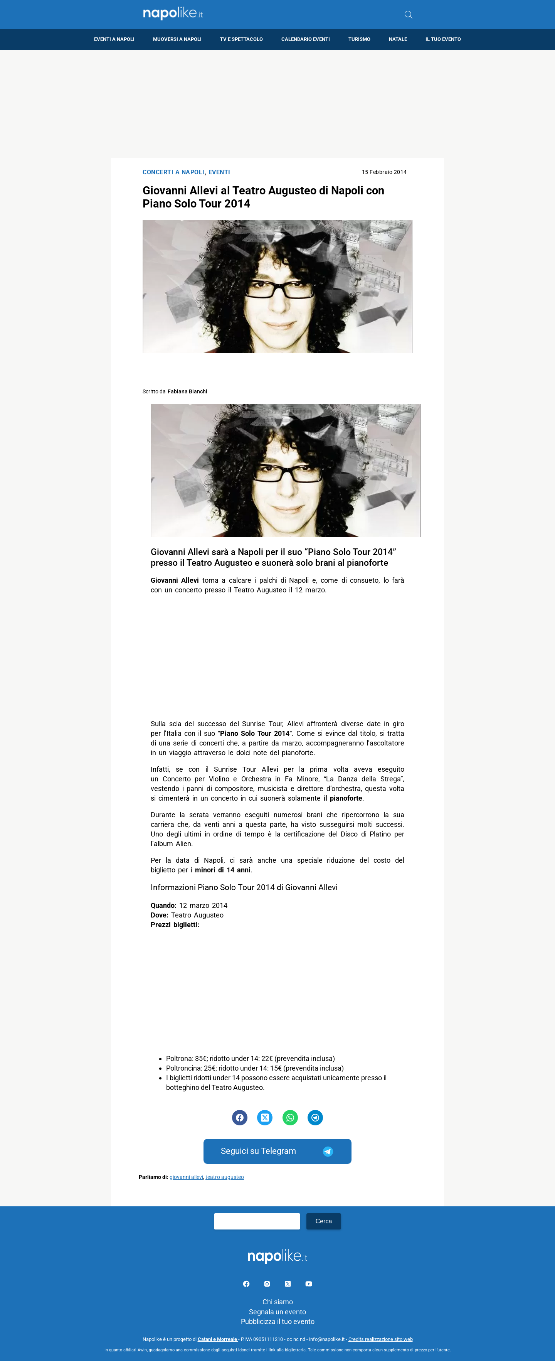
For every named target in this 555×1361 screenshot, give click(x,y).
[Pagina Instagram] (267, 1285)
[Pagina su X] (288, 1285)
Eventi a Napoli (114, 39)
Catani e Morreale (218, 1339)
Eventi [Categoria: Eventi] (219, 172)
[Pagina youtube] (308, 1285)
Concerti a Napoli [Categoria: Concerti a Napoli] (174, 172)
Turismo (359, 39)
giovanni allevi (186, 1177)
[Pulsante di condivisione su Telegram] (315, 1117)
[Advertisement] (277, 104)
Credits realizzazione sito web (380, 1339)
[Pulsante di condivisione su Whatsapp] (290, 1117)
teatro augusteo (224, 1177)
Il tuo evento (443, 39)
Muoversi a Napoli (177, 39)
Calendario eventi (305, 39)
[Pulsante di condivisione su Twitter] (264, 1117)
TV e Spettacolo (241, 39)
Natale (398, 39)
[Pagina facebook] (247, 1285)
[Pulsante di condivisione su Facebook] (239, 1117)
